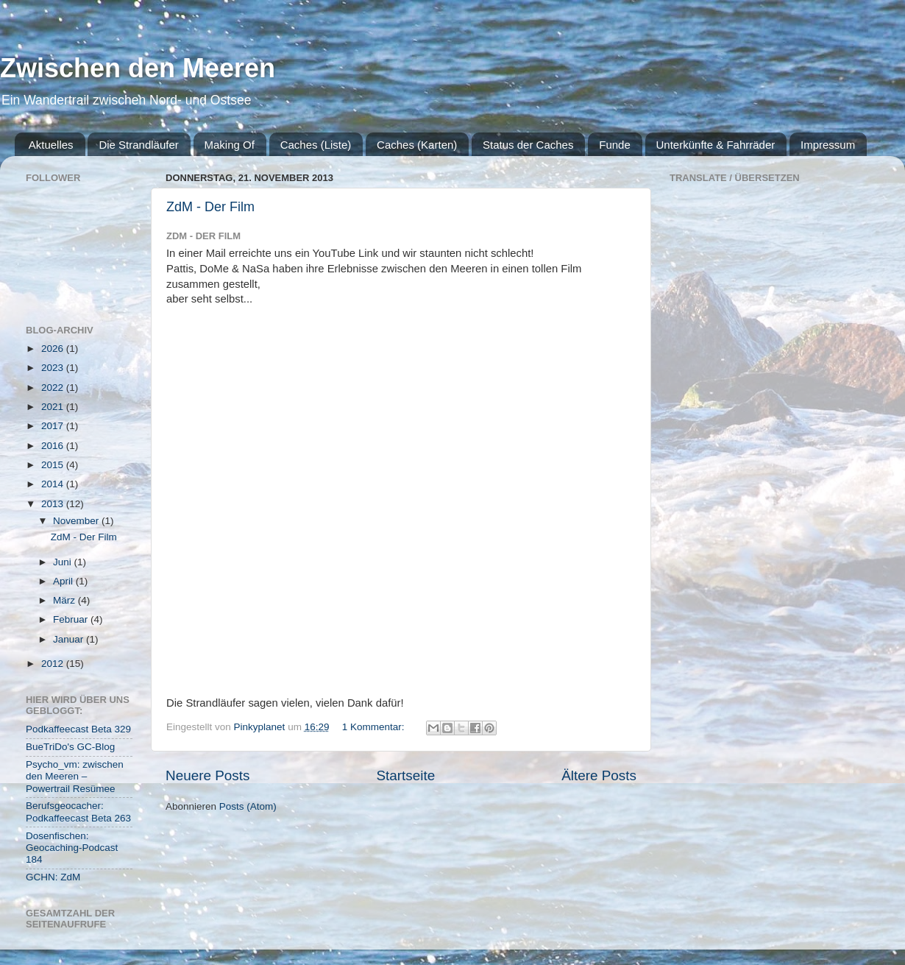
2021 (53, 406)
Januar (69, 639)
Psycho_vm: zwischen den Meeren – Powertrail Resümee (75, 776)
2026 (53, 348)
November (77, 520)
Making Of (230, 144)
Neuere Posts (207, 775)
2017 (53, 425)
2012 (53, 663)
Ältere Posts (598, 775)
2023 (53, 367)
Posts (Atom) (248, 806)
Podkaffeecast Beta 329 (78, 729)
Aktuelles (51, 144)
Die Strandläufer (138, 144)
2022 (53, 387)
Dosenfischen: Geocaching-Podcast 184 (72, 847)
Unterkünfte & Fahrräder (716, 144)
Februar (71, 619)
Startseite (405, 775)
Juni (63, 562)
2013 (53, 503)
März (65, 600)
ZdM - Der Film (210, 206)
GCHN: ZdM (53, 877)
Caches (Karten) (417, 144)
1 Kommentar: (375, 726)
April (64, 581)
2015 (53, 464)
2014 (53, 483)
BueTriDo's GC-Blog (70, 746)
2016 (53, 445)
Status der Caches (528, 144)
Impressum (828, 144)
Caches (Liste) (316, 144)
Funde (615, 144)
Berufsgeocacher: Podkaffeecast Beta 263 (78, 811)
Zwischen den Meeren (137, 68)
